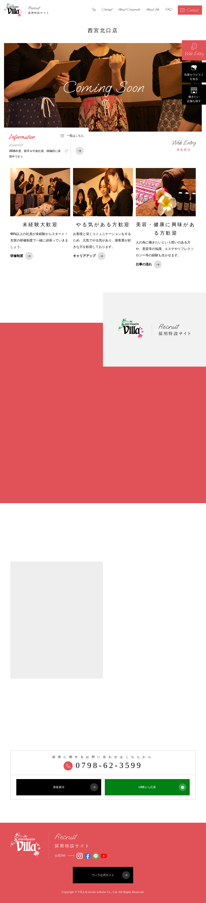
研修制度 (21, 256)
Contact (189, 10)
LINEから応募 (162, 787)
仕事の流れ (149, 264)
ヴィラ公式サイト (111, 875)
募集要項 (184, 145)
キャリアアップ (89, 256)
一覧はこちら (72, 135)
